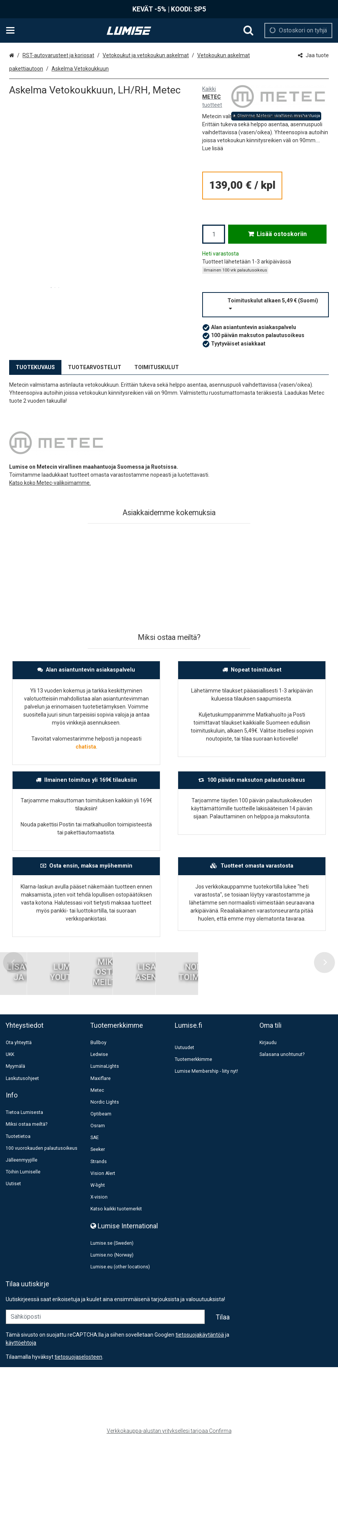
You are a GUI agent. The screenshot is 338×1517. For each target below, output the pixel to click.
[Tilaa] (223, 1392)
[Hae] (248, 30)
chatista (86, 747)
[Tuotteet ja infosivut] (12, 30)
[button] (212, 148)
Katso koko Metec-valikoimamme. (50, 483)
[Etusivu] (129, 31)
